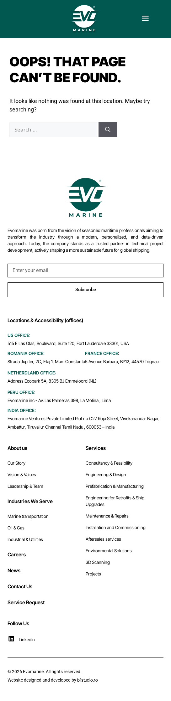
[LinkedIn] (11, 638)
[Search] (108, 129)
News (14, 570)
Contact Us (20, 586)
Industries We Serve (30, 501)
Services (96, 448)
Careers (17, 554)
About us (17, 448)
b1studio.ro (87, 680)
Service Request (26, 602)
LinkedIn (27, 639)
